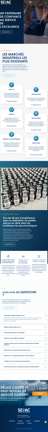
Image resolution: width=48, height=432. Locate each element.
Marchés (20, 421)
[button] (30, 2)
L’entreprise (37, 421)
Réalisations (20, 423)
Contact (29, 423)
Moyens (28, 421)
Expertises (12, 421)
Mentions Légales (29, 428)
